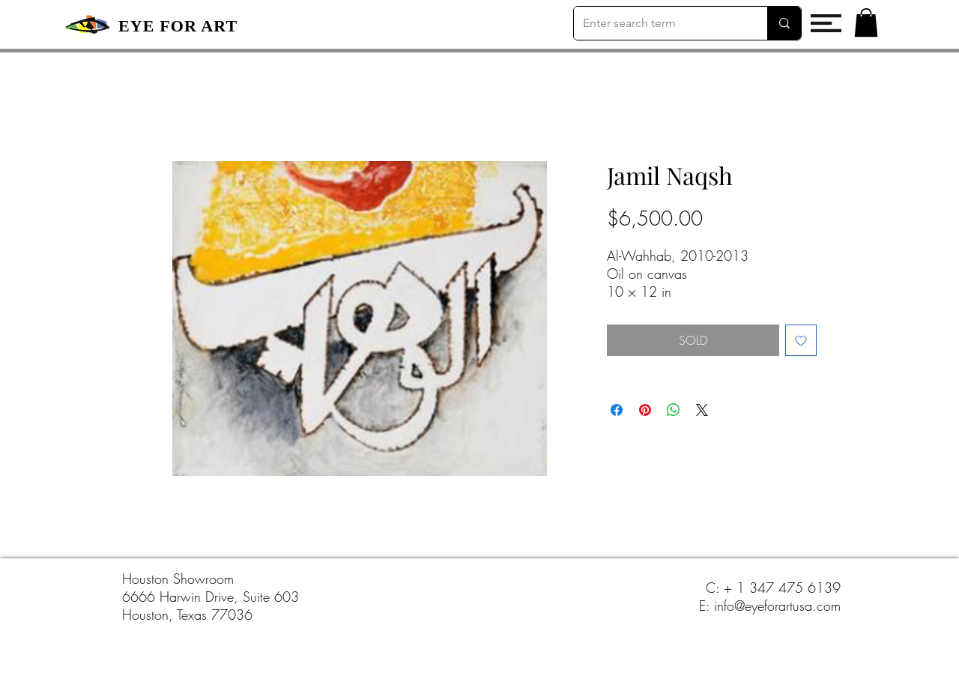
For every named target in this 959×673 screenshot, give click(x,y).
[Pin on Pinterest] (645, 410)
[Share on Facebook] (617, 410)
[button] (826, 23)
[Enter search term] (659, 23)
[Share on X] (702, 410)
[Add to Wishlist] (801, 340)
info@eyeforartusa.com (777, 606)
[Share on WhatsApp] (674, 410)
